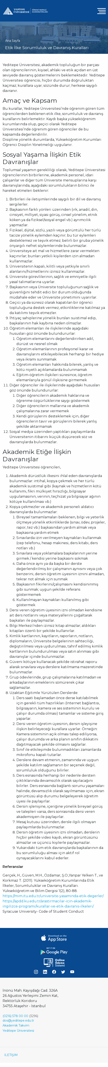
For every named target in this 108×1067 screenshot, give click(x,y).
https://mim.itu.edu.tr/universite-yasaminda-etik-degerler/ (53, 896)
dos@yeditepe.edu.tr (18, 1020)
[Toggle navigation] (101, 11)
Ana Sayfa (12, 41)
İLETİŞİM (11, 1055)
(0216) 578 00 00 (15, 1016)
